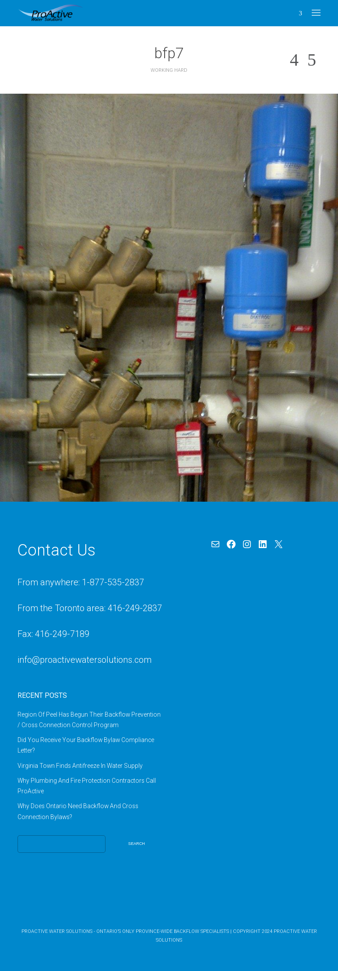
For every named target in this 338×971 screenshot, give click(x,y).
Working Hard (169, 70)
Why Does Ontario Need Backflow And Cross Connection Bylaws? (78, 811)
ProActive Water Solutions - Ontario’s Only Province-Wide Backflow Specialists (125, 931)
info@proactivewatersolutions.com (84, 659)
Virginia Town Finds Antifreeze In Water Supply (80, 765)
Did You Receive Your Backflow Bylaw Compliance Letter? (86, 745)
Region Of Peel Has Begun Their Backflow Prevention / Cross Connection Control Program (89, 719)
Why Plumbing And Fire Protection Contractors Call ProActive (87, 786)
